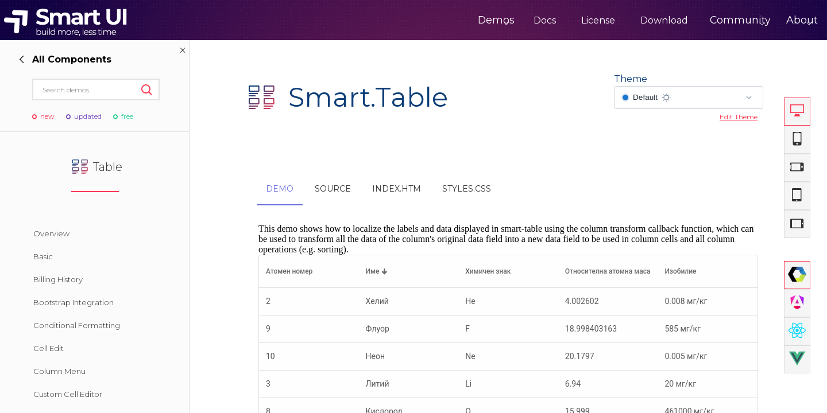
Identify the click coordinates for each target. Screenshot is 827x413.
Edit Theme (739, 116)
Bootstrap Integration (73, 302)
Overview (51, 233)
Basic (43, 256)
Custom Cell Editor (67, 394)
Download (623, 20)
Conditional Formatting (76, 325)
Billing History (58, 279)
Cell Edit (48, 348)
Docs (504, 20)
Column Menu (59, 371)
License (557, 20)
